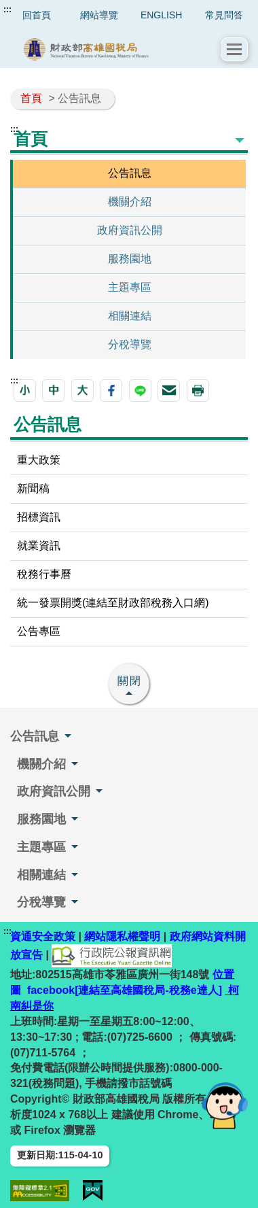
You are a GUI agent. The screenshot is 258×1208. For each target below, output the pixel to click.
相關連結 (129, 316)
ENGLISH (161, 15)
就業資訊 (38, 545)
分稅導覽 (129, 344)
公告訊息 (129, 173)
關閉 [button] (129, 681)
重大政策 (38, 460)
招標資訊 (38, 517)
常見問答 (224, 15)
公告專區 (38, 631)
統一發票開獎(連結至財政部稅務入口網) (113, 602)
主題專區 (129, 287)
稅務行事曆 (44, 574)
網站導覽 (99, 15)
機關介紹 (129, 201)
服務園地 (129, 258)
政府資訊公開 (129, 230)
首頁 (31, 98)
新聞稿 (33, 488)
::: (7, 9)
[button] (234, 49)
